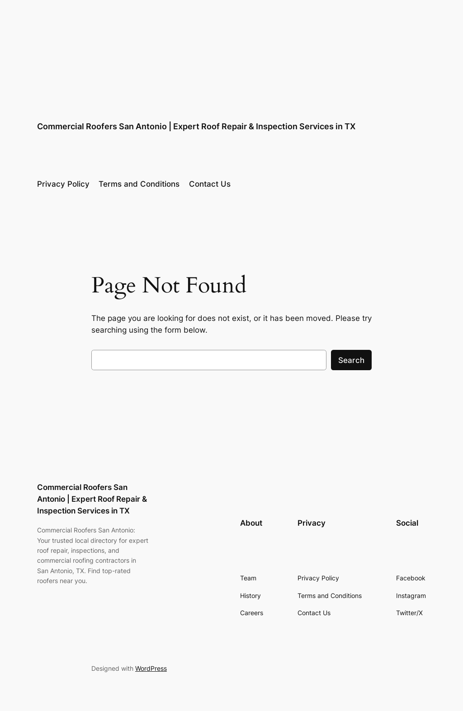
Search (351, 360)
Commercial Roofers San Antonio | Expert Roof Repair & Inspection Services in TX (196, 126)
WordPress (151, 668)
